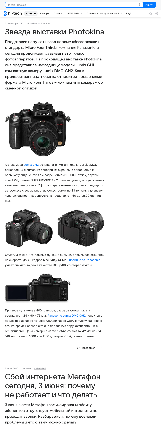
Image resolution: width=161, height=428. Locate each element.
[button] (38, 129)
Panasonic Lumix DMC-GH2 (66, 315)
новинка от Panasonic (84, 260)
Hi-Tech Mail (40, 368)
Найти (149, 5)
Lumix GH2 (31, 164)
